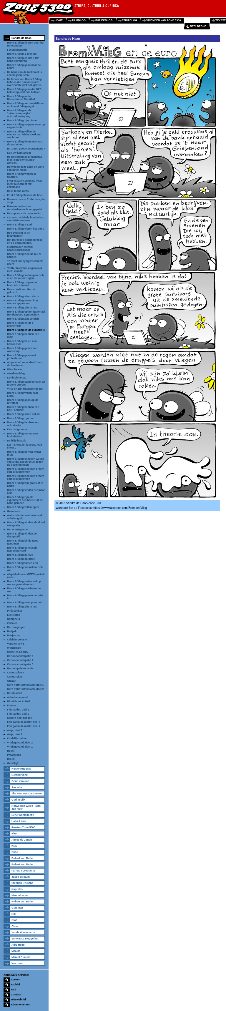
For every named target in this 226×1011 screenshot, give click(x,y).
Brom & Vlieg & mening (21, 53)
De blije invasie (16, 440)
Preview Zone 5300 (23, 827)
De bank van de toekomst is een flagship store (24, 74)
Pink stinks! (14, 610)
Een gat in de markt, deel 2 (24, 726)
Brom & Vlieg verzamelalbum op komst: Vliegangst (25, 105)
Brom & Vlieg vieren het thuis (25, 228)
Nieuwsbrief (18, 999)
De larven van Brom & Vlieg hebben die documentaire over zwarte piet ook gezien (24, 82)
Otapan (11, 680)
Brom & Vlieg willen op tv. (23, 507)
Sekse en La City (17, 651)
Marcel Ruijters (21, 957)
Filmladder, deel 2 (18, 713)
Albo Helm (18, 944)
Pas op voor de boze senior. (24, 213)
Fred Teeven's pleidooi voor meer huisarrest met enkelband (24, 184)
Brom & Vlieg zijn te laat (22, 307)
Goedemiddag (16, 373)
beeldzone (198, 26)
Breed (11, 759)
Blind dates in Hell (18, 701)
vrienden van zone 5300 (163, 20)
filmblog (79, 20)
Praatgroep (14, 754)
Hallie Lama (18, 821)
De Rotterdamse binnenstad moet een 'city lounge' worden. (24, 159)
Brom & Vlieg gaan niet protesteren (21, 357)
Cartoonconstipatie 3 (20, 664)
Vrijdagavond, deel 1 (20, 746)
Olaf (14, 920)
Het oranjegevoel (18, 529)
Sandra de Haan (21, 37)
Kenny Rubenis (21, 768)
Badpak (12, 631)
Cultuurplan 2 (15, 672)
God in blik (18, 799)
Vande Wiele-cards (23, 932)
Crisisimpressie (17, 639)
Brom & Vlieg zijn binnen (22, 120)
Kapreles (17, 889)
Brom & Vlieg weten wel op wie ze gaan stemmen (24, 583)
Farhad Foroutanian (23, 870)
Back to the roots (18, 191)
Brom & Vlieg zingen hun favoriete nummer (23, 284)
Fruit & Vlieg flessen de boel (25, 195)
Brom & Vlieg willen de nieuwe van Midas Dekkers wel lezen (24, 134)
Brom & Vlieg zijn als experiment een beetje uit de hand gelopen (25, 500)
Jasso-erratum (20, 876)
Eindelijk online (16, 738)
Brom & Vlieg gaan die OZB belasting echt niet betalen (24, 91)
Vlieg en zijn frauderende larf (25, 388)
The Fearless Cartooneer (27, 793)
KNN (14, 845)
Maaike (15, 950)
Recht (10, 750)
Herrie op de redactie (20, 668)
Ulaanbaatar (14, 369)
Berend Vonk (19, 774)
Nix (13, 913)
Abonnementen (20, 1004)
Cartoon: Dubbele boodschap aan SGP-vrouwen (25, 219)
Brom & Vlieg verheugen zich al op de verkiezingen (25, 277)
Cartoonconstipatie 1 (20, 656)
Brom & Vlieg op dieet (21, 558)
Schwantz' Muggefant (25, 938)
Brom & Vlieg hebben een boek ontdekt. (23, 408)
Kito (14, 833)
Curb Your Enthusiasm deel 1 (25, 684)
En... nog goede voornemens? (26, 148)
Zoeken (15, 979)
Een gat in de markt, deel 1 (24, 722)
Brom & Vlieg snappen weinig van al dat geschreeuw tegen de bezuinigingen (25, 461)
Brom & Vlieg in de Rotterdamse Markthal (21, 98)
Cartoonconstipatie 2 (20, 660)
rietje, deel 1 (14, 730)
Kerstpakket (14, 693)
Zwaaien (12, 623)
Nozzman (17, 963)
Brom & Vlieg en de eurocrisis (26, 329)
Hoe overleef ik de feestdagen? (18, 234)
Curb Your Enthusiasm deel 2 (25, 689)
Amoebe (16, 787)
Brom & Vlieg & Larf (19, 224)
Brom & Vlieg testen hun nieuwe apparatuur (22, 302)
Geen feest (14, 511)
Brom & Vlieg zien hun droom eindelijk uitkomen (25, 470)
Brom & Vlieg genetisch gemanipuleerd (22, 549)
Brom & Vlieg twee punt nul (24, 602)
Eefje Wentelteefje (22, 815)
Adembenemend (17, 697)
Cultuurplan (14, 676)
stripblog (129, 20)
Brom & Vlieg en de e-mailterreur (20, 324)
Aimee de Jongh (21, 839)
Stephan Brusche (22, 882)
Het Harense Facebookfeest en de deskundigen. (24, 241)
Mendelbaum (19, 895)
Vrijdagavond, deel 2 (20, 742)
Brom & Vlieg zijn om (20, 418)
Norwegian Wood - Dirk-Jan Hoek (26, 807)
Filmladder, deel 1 (18, 709)
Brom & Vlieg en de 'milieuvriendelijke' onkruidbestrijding (19, 113)
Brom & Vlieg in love (20, 554)
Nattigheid (13, 618)
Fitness (11, 705)
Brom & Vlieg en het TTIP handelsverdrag (23, 59)
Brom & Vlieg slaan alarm (23, 296)
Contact (16, 994)
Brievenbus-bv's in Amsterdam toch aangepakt (24, 208)
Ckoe (14, 852)
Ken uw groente (17, 429)
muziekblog (104, 20)
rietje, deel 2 (14, 734)
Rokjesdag (14, 635)
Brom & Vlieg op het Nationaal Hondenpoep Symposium (26, 313)
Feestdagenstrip (17, 49)
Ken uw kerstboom (19, 152)
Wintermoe (14, 647)
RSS (13, 989)
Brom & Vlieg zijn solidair (23, 318)
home (59, 20)
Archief (15, 984)
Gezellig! (12, 763)
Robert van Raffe (22, 858)
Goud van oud (20, 781)
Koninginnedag (16, 377)
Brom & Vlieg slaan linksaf (23, 414)
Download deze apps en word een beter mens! (25, 168)
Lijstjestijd (13, 614)
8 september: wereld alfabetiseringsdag (20, 248)
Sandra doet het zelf (19, 717)
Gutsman (17, 907)
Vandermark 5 (15, 643)
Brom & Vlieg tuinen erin (22, 563)
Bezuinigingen (16, 627)
